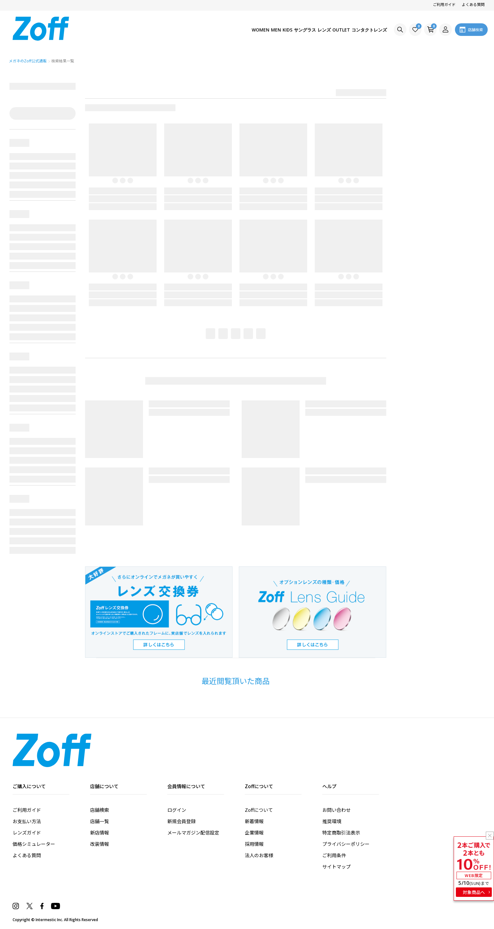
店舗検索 (99, 809)
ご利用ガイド (444, 4)
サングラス (285, 30)
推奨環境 (331, 821)
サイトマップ (336, 866)
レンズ (309, 30)
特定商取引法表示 (341, 832)
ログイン (176, 809)
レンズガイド (27, 832)
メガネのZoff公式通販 (28, 60)
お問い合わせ (336, 809)
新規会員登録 (181, 821)
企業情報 (254, 832)
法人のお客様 (259, 855)
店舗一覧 (99, 821)
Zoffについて (259, 809)
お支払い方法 (27, 821)
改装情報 (99, 843)
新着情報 (254, 821)
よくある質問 (473, 4)
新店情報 (99, 832)
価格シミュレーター (34, 843)
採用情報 (254, 843)
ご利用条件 (334, 855)
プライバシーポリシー (346, 843)
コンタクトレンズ (366, 30)
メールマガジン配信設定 (193, 832)
